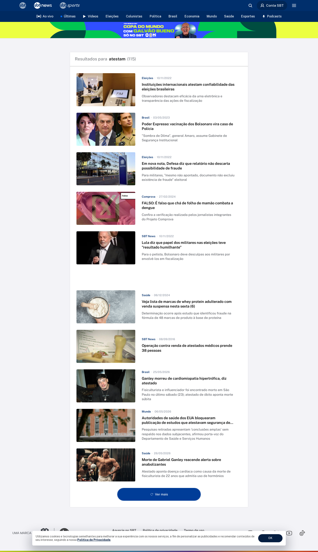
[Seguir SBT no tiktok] (302, 533)
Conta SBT (272, 5)
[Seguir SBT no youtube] (289, 533)
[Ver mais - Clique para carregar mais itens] (159, 494)
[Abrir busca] (250, 5)
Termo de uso (194, 530)
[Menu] (294, 5)
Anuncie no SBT (124, 530)
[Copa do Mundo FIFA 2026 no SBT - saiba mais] (159, 30)
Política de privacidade (160, 530)
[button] (159, 89)
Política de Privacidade (94, 539)
